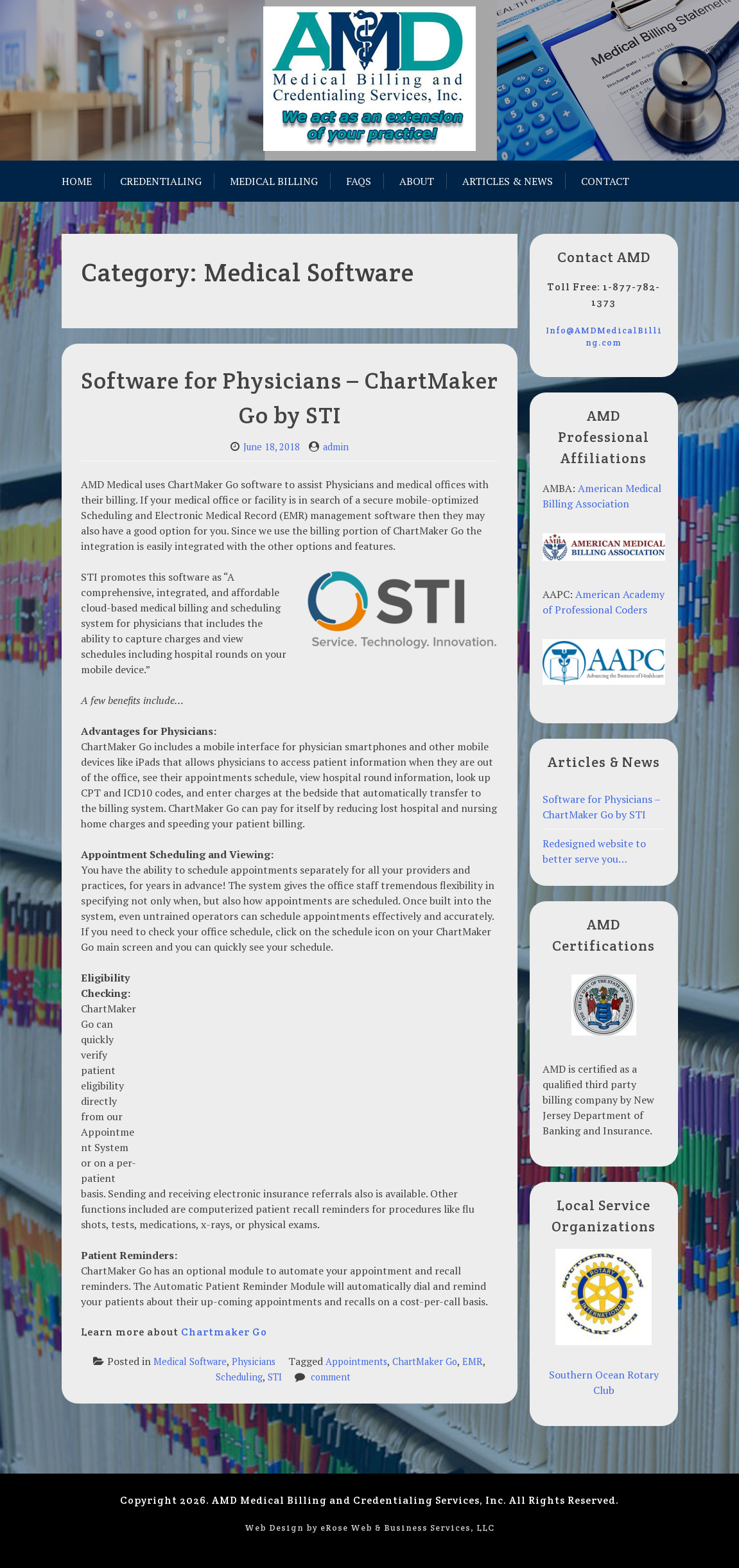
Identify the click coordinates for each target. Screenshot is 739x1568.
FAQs (358, 181)
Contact (605, 181)
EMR (472, 1361)
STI (275, 1377)
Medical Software (190, 1361)
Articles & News (507, 181)
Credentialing (161, 181)
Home (77, 181)
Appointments (356, 1361)
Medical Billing (274, 181)
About (416, 181)
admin (336, 447)
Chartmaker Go (224, 1332)
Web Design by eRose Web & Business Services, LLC (369, 1527)
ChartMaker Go (424, 1361)
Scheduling (239, 1377)
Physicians (253, 1361)
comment (331, 1377)
